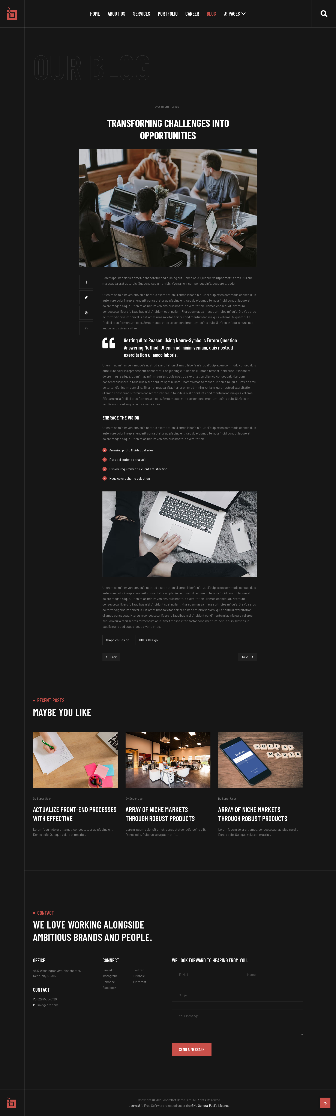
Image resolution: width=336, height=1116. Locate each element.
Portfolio (168, 13)
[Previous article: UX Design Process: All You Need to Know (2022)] (111, 657)
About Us (116, 13)
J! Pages (232, 13)
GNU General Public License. (210, 1105)
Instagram (109, 976)
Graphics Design (117, 640)
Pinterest (139, 982)
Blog (211, 13)
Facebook (109, 988)
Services (141, 13)
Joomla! (134, 1105)
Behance (108, 982)
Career (192, 13)
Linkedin (108, 970)
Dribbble (139, 976)
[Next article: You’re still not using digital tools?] (247, 657)
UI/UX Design (148, 640)
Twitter (138, 970)
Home (95, 13)
